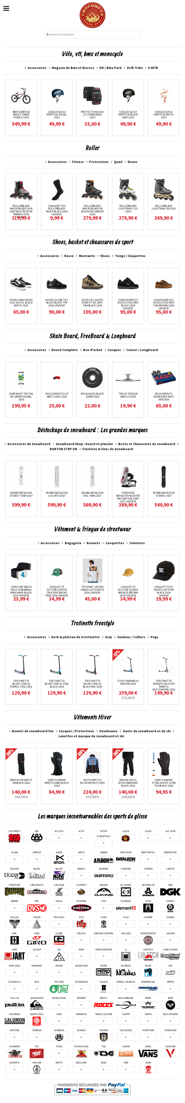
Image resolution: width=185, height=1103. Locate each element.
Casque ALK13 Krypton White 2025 (164, 114)
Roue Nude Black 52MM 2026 (92, 395)
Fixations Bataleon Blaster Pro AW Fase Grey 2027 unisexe (128, 497)
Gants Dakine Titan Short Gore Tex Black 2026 (164, 782)
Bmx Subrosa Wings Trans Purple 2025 (21, 114)
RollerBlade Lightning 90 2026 (164, 207)
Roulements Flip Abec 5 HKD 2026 (57, 395)
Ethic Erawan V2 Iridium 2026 (128, 682)
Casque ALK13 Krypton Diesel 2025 (56, 114)
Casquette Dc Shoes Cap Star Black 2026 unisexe (164, 591)
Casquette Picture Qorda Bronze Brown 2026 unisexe (128, 591)
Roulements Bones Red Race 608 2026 (164, 396)
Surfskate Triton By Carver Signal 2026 (21, 396)
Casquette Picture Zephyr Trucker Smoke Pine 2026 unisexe (57, 591)
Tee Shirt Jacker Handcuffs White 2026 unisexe (92, 589)
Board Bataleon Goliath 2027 (57, 494)
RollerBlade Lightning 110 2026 (128, 208)
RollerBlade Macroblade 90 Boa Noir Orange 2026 (92, 210)
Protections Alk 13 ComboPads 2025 (92, 114)
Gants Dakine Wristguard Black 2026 (57, 782)
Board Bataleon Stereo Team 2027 (21, 494)
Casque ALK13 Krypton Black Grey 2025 (128, 114)
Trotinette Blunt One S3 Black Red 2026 (92, 683)
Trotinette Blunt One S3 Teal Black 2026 (57, 683)
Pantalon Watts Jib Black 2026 (21, 781)
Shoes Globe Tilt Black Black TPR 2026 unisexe (56, 302)
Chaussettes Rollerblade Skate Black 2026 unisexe (57, 210)
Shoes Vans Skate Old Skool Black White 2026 (21, 302)
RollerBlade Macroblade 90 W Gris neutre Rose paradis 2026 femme (21, 211)
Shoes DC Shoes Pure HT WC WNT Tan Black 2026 (92, 302)
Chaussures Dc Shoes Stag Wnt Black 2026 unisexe (128, 304)
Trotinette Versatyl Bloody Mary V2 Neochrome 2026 (163, 685)
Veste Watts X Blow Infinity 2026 (92, 781)
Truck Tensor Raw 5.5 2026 (128, 395)
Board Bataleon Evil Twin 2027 (92, 494)
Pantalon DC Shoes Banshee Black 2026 (128, 782)
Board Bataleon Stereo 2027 (164, 494)
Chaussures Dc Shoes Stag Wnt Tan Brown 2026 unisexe (164, 304)
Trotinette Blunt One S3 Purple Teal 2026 (21, 683)
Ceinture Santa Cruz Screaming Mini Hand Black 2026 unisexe (21, 591)
